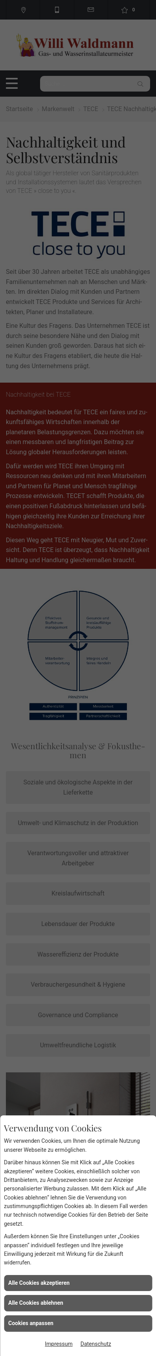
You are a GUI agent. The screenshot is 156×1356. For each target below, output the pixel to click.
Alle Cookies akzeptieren (39, 1283)
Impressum (58, 1344)
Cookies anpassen (30, 1323)
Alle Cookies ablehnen (35, 1303)
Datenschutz (96, 1344)
